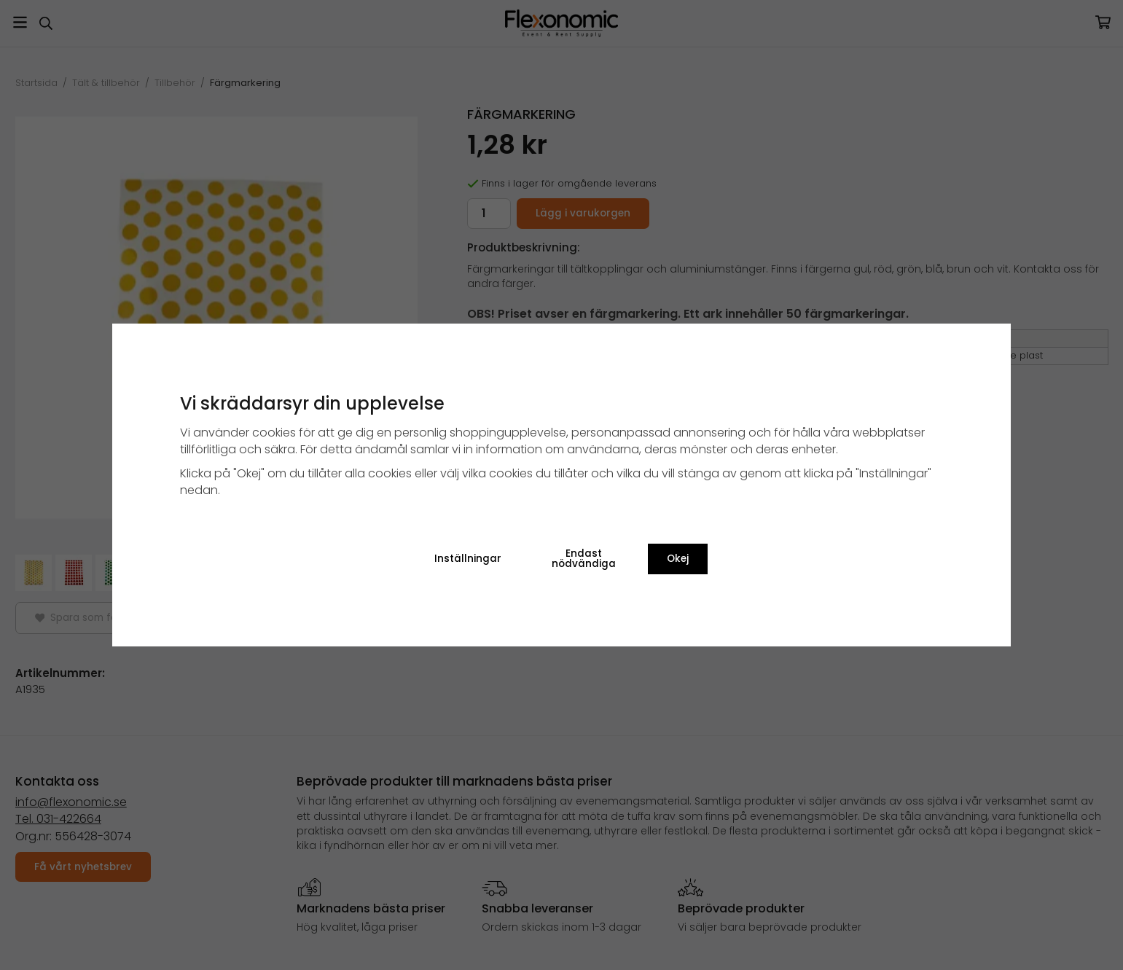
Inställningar (467, 559)
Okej (678, 559)
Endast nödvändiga (584, 559)
